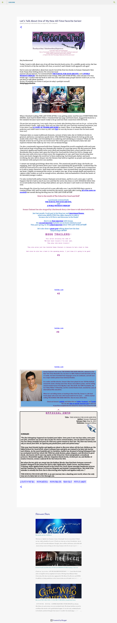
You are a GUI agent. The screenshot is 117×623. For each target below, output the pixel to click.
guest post (54, 229)
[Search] (114, 2)
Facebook (85, 401)
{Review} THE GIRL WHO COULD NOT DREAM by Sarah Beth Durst (56, 600)
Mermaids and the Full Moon (44, 535)
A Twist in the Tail (28, 481)
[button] (21, 27)
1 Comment (54, 23)
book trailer (55, 481)
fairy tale (67, 481)
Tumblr (93, 401)
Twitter (79, 401)
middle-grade (80, 481)
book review (42, 481)
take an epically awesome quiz (79, 404)
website (61, 401)
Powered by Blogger (58, 620)
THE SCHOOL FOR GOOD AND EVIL (58, 202)
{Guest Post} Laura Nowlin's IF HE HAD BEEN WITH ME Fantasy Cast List (57, 567)
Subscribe (12, 2)
